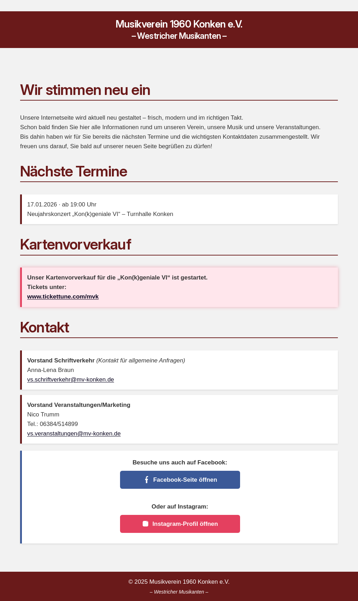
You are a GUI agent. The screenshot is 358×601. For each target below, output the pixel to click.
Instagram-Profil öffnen (180, 523)
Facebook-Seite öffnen (180, 479)
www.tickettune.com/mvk (63, 296)
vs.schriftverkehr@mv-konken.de (70, 379)
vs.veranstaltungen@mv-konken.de (74, 433)
